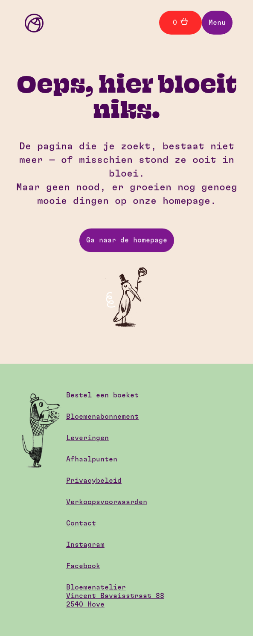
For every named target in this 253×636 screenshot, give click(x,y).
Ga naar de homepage (126, 240)
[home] (32, 22)
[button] (217, 23)
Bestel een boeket (102, 395)
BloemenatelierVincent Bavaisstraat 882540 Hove (115, 596)
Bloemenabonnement (102, 416)
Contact (81, 523)
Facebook (83, 566)
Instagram (85, 544)
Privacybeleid (94, 480)
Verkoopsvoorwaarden (106, 502)
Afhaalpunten (91, 459)
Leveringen (87, 438)
